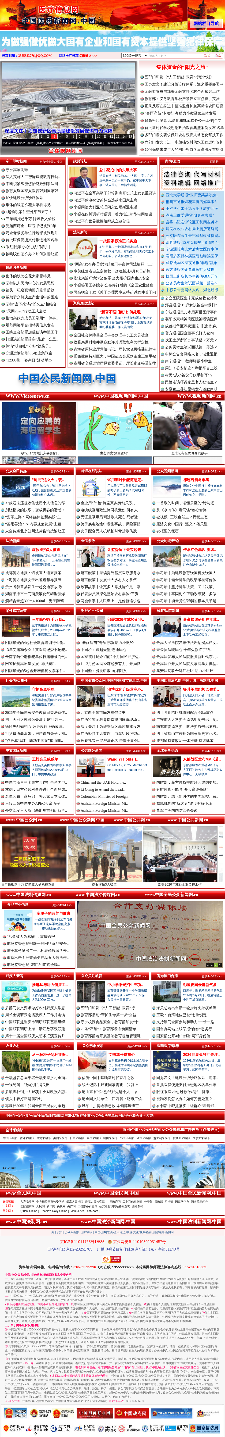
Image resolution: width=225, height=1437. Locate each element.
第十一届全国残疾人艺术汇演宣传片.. (36, 1036)
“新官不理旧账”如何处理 (120, 312)
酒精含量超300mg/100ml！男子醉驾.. (35, 601)
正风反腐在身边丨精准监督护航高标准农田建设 (184, 106)
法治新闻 (13, 541)
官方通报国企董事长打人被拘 (190, 270)
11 (104, 136)
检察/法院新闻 (168, 611)
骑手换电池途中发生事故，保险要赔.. (111, 524)
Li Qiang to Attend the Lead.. (103, 789)
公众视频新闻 (167, 471)
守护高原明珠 (17, 170)
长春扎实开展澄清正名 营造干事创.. (110, 741)
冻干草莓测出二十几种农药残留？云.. (38, 951)
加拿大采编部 (201, 1138)
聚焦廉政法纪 (83, 303)
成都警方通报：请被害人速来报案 (33, 573)
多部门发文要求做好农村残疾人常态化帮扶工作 (184, 135)
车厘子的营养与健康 (53, 913)
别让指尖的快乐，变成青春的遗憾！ (35, 510)
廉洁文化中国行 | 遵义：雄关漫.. (183, 524)
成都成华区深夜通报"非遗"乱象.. (192, 263)
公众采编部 (72, 1232)
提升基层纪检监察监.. (201, 689)
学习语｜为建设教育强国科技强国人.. (187, 573)
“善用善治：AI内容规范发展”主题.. (34, 524)
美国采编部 (60, 1138)
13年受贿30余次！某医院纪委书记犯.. (36, 650)
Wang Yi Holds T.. (122, 759)
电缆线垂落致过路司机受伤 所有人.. (110, 510)
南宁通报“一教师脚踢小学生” (189, 365)
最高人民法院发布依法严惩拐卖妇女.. (187, 643)
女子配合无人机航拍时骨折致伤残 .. (110, 531)
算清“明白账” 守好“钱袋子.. (28, 346)
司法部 (169, 1201)
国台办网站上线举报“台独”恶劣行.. (185, 1029)
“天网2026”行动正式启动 (26, 311)
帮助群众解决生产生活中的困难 (32, 297)
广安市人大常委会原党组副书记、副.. (187, 720)
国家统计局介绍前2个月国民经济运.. (111, 657)
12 (111, 136)
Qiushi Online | (29, 1211)
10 (98, 136)
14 (124, 136)
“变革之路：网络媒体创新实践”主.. (34, 517)
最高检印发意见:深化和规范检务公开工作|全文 (183, 120)
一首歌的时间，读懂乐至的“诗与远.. (186, 503)
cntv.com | (93, 1211)
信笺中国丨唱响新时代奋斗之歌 (108, 1078)
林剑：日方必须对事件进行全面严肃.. (36, 789)
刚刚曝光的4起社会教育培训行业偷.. (35, 643)
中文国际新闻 (16, 750)
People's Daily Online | (55, 1211)
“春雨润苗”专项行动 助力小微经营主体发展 (180, 113)
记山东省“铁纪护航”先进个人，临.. (110, 1092)
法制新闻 (80, 232)
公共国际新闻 (91, 750)
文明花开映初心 (122, 1055)
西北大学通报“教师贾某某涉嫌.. (192, 195)
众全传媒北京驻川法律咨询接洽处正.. (36, 531)
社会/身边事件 (17, 681)
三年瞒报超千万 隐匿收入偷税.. (29, 219)
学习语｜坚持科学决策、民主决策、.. (187, 587)
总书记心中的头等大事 (118, 170)
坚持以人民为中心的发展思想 (30, 283)
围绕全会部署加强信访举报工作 (32, 332)
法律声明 (87, 1232)
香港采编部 (27, 1138)
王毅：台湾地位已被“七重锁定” (182, 1015)
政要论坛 (80, 161)
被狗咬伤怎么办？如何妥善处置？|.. (185, 1099)
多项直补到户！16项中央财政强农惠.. (36, 1092)
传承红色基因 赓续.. (199, 550)
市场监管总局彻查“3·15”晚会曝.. (33, 965)
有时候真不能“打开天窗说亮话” (182, 789)
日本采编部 (77, 1138)
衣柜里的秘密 (167, 531)
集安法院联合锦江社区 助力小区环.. (185, 671)
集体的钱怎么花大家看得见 (28, 205)
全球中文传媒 (38, 13)
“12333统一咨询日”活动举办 (29, 360)
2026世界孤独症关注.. (201, 1055)
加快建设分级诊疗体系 (24, 198)
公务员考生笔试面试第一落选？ (192, 283)
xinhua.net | (78, 1211)
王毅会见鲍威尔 (45, 759)
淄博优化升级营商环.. (125, 689)
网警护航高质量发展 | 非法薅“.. (30, 664)
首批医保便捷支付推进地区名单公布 (186, 1085)
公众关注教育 (91, 976)
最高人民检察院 (95, 1201)
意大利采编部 (162, 1138)
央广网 (71, 1206)
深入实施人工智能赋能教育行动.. (33, 177)
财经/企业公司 (92, 611)
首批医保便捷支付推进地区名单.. (33, 240)
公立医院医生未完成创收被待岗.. (193, 236)
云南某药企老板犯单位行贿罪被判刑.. (36, 657)
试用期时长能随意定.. (125, 480)
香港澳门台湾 (167, 976)
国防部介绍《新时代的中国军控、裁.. (187, 796)
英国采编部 (94, 1138)
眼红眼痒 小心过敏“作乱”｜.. (27, 247)
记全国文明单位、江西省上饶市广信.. (113, 1099)
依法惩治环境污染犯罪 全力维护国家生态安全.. (112, 278)
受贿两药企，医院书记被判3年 (31, 226)
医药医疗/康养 (168, 1046)
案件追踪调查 (16, 611)
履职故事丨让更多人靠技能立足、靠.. (111, 587)
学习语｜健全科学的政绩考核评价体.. (187, 580)
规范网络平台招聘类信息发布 (30, 325)
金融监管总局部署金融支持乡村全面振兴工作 (182, 91)
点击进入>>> (88, 55)
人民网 (40, 1206)
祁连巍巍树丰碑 (196, 480)
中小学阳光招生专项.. (125, 985)
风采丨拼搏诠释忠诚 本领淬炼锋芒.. (111, 1106)
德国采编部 (110, 1138)
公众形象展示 (92, 1046)
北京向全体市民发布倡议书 (103, 713)
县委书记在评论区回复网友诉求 (192, 222)
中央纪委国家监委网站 (50, 1201)
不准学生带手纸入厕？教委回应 (192, 209)
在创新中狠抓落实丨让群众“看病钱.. (186, 1106)
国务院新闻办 (199, 1201)
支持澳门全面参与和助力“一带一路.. (186, 1022)
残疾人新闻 (14, 976)
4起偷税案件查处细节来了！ (29, 212)
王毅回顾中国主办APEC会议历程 (32, 803)
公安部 (148, 1201)
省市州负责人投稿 (51, 161)
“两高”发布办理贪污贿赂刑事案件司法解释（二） (115, 264)
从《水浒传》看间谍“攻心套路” (21, 143)
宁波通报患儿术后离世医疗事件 (192, 249)
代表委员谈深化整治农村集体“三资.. (110, 594)
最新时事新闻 (16, 267)
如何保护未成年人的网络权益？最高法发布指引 (184, 149)
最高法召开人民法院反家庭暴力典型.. (187, 664)
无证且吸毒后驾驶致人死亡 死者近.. (110, 517)
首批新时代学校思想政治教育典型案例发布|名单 (184, 128)
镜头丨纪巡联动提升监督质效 (30, 290)
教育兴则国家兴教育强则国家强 (32, 191)
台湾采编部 (44, 1138)
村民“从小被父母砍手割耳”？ (189, 379)
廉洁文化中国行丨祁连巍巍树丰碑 (70, 143)
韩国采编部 (127, 1138)
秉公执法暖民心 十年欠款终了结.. (184, 650)
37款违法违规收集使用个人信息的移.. (36, 503)
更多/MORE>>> (144, 161)
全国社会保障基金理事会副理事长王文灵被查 (111, 335)
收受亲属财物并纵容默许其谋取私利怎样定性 (111, 342)
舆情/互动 (172, 161)
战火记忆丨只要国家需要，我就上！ (112, 1085)
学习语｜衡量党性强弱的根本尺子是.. (187, 601)
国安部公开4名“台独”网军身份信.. (184, 1036)
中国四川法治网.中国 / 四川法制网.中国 (187, 681)
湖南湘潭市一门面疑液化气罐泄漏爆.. (36, 594)
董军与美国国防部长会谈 (177, 810)
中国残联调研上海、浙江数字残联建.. (36, 1029)
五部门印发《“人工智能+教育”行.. (109, 1008)
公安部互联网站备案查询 (114, 1206)
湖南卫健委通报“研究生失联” (190, 215)
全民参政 (88, 541)
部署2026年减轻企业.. (125, 620)
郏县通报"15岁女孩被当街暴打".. (192, 242)
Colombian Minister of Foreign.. (105, 796)
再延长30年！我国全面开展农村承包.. (36, 1106)
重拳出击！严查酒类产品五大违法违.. (38, 958)
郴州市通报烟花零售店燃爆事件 (192, 202)
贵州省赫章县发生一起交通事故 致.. (34, 587)
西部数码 (137, 1206)
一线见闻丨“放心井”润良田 (27, 1085)
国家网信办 (182, 1201)
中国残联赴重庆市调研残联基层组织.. (36, 1022)
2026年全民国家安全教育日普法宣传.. (36, 713)
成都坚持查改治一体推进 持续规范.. (185, 741)
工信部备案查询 (87, 1206)
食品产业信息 (17, 905)
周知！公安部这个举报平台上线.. (192, 372)
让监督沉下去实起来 (124, 550)
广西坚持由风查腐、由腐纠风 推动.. (110, 734)
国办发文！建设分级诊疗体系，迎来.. (187, 1078)
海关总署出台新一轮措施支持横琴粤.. (187, 1008)
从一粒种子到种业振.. (50, 1055)
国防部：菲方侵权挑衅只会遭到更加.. (187, 782)
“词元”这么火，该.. (48, 480)
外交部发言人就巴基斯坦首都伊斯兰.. (36, 810)
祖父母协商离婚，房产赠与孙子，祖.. (36, 734)
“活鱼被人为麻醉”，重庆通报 (31, 937)
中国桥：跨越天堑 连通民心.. (104, 650)
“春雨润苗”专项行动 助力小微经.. (108, 643)
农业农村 (13, 1046)
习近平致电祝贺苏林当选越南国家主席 (105, 200)
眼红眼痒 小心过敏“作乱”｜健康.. (183, 1092)
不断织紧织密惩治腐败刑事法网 (32, 184)
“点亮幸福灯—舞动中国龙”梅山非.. (34, 741)
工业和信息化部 (132, 1201)
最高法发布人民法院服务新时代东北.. (187, 657)
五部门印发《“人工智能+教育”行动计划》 (179, 77)
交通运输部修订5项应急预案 (29, 353)
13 (117, 136)
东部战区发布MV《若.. (202, 759)
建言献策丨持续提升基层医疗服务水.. (111, 573)
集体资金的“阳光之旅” (182, 67)
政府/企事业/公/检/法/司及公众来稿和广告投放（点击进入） (172, 1130)
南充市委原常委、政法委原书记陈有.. (187, 727)
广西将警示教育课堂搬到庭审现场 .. (110, 720)
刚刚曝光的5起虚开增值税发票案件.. (35, 671)
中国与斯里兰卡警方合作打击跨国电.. (36, 782)
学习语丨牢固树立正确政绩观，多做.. (187, 594)
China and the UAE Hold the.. (103, 782)
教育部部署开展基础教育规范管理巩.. (111, 1036)
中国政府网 (114, 1201)
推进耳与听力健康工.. (50, 985)
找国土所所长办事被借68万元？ (192, 276)
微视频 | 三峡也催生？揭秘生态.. (183, 517)
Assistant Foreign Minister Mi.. (104, 803)
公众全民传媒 (16, 471)
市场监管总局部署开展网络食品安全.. (38, 944)
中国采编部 (10, 1138)
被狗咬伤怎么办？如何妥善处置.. (33, 254)
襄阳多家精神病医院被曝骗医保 (192, 256)
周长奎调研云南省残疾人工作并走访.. (36, 1015)
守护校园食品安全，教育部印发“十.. (110, 1022)
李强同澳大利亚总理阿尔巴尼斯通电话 (105, 207)
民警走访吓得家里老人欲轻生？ (191, 386)
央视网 (61, 1206)
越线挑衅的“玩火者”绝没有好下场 (184, 803)
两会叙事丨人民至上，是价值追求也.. (111, 601)
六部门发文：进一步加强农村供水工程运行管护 (184, 142)
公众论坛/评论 (168, 541)
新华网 (51, 1206)
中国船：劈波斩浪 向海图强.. (104, 671)
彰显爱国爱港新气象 (200, 985)
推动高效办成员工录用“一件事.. (32, 318)
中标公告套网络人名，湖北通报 (192, 290)
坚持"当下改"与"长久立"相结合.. (32, 304)
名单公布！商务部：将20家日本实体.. (36, 796)
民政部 (158, 1201)
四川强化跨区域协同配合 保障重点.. (185, 713)
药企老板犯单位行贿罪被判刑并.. (33, 233)
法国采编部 (144, 1138)
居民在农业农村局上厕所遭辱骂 (192, 229)
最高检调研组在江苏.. (201, 620)
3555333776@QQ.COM (35, 55)
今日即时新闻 (16, 161)
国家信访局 (27, 1206)
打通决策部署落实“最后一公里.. (32, 339)
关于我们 (57, 1232)
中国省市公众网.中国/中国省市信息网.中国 (114, 681)
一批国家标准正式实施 (118, 241)
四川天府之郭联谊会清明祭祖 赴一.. (34, 720)
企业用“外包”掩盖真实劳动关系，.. (109, 503)
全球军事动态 (167, 750)
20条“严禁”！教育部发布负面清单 (108, 1029)
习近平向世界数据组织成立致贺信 (102, 221)
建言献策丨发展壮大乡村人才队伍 (109, 580)
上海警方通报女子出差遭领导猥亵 (33, 580)
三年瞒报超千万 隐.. (48, 620)
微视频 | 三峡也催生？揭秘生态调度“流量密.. (127, 143)
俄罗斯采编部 (181, 1138)
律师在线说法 (91, 471)
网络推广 (215, 161)
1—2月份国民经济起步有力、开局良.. (111, 664)
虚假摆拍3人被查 (46, 550)
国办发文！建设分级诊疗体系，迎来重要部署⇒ (184, 84)
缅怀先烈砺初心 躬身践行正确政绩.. (34, 727)
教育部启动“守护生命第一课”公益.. (109, 1015)
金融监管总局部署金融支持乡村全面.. (36, 1078)
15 (130, 136)
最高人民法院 (74, 1201)
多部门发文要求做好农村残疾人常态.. (36, 1008)
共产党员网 (27, 1201)
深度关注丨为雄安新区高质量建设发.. (111, 727)
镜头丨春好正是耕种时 (24, 1099)
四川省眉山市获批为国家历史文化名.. (187, 734)
